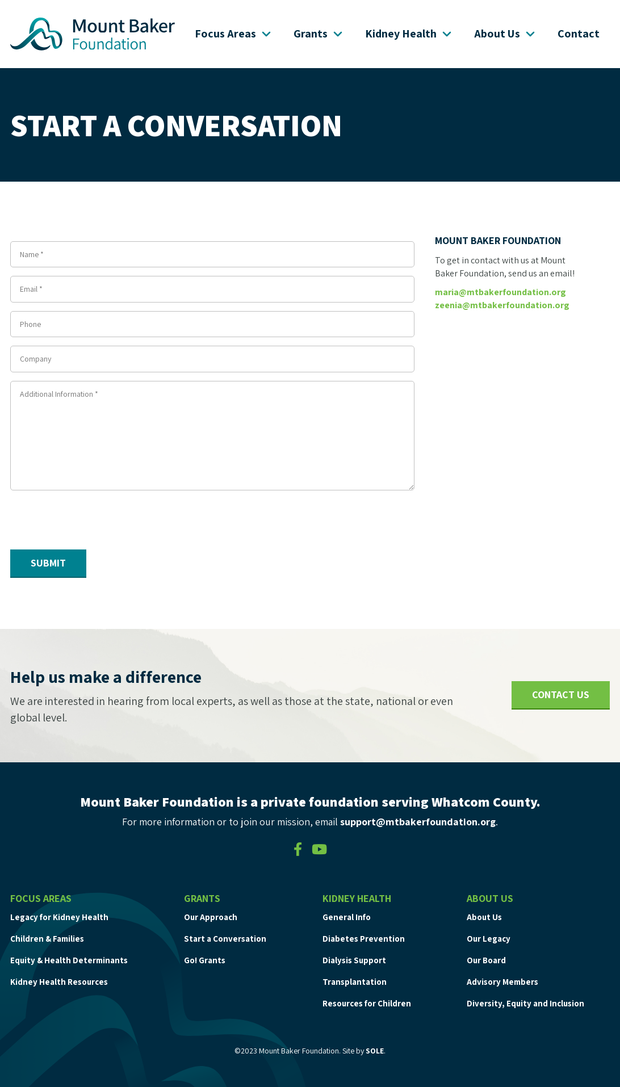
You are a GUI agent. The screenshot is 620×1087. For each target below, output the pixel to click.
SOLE (375, 1051)
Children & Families (47, 938)
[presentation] (96, 522)
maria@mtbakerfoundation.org (500, 292)
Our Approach (210, 917)
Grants (319, 33)
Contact (579, 33)
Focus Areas (234, 33)
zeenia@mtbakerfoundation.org (502, 305)
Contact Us (560, 694)
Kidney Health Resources (59, 981)
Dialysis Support (354, 960)
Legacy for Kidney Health (59, 917)
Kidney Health (409, 33)
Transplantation (354, 981)
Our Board (486, 960)
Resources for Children (366, 1003)
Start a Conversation (225, 938)
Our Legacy (488, 938)
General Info (346, 917)
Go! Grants (204, 960)
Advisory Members (502, 981)
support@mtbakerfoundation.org (418, 821)
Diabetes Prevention (363, 938)
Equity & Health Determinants (69, 960)
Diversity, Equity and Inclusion (525, 1003)
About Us (505, 33)
